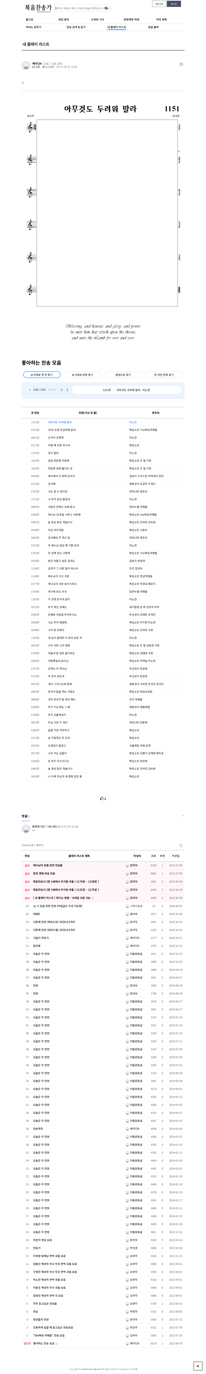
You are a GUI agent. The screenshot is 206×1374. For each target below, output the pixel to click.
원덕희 (131, 914)
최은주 (131, 1327)
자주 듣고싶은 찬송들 (45, 1303)
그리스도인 (133, 906)
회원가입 (159, 3)
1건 (36, 67)
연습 (35, 1311)
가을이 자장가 (41, 938)
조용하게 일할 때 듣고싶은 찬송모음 (53, 1327)
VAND (36, 914)
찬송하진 (38, 1128)
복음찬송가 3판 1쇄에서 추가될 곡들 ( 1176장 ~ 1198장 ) (66, 881)
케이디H (37, 63)
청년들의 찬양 (41, 1319)
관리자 (36, 826)
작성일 (175, 856)
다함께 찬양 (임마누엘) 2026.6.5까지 (54, 930)
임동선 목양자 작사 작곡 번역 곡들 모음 (55, 1264)
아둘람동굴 (133, 954)
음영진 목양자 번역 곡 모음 (48, 1295)
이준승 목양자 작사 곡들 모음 (49, 1287)
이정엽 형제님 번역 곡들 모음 (49, 1256)
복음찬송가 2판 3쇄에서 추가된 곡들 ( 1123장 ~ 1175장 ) (66, 889)
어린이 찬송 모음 (42, 1240)
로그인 (174, 3)
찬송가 (37, 1248)
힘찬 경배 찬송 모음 (44, 873)
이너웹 (134, 1368)
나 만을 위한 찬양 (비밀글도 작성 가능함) (57, 906)
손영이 (131, 1303)
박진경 (131, 1248)
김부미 (131, 1256)
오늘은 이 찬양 (41, 954)
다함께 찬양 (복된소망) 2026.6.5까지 (54, 922)
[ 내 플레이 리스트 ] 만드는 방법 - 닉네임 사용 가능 (62, 898)
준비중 (37, 946)
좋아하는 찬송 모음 (44, 1343)
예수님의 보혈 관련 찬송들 (48, 865)
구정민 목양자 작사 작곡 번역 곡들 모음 (55, 1272)
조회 (153, 856)
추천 (162, 856)
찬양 (35, 985)
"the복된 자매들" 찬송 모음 (49, 1335)
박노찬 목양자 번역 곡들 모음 (49, 1279)
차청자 (131, 1311)
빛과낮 (131, 985)
